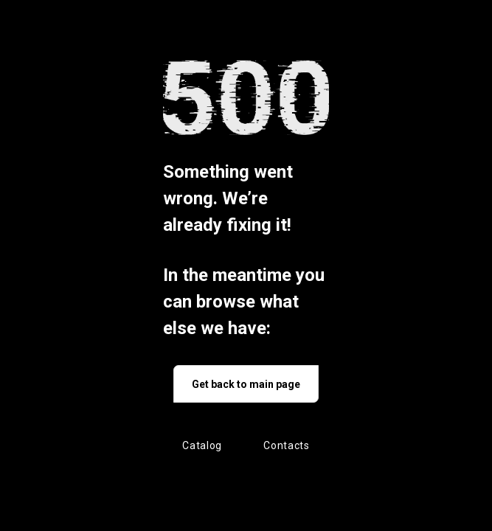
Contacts (286, 445)
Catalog (202, 445)
